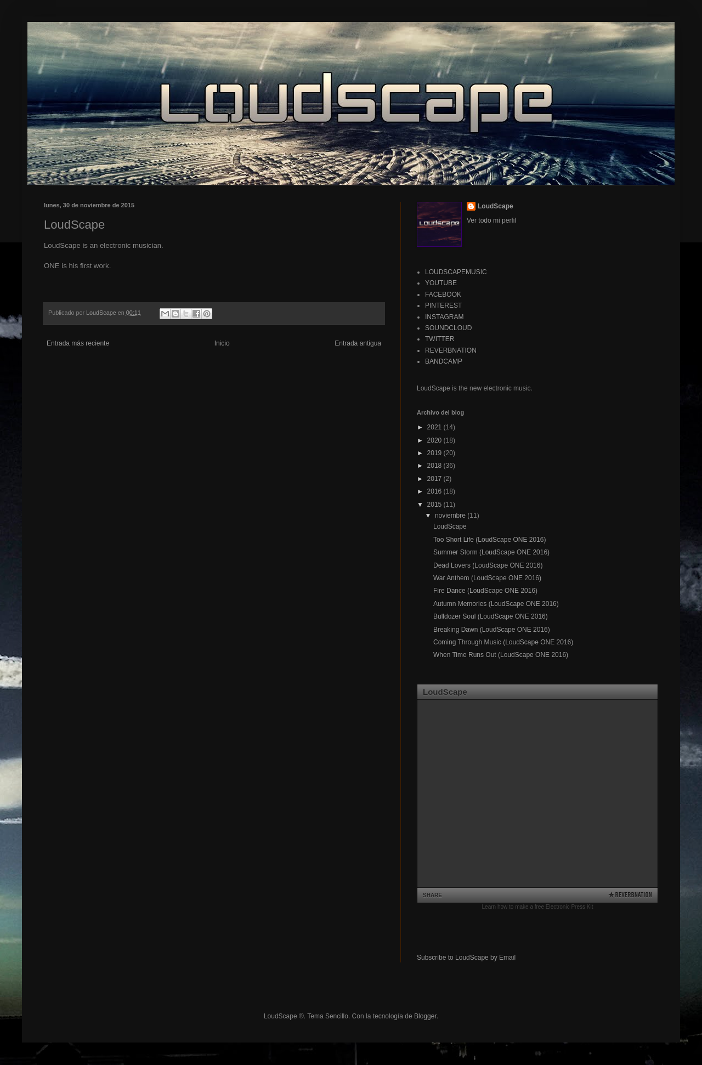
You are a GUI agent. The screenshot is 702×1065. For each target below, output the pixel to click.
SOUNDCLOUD (448, 328)
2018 (435, 465)
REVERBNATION (451, 350)
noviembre (451, 515)
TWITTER (439, 339)
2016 (435, 491)
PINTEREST (443, 305)
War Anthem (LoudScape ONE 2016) (487, 578)
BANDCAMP (443, 361)
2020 (435, 440)
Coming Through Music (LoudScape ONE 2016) (503, 642)
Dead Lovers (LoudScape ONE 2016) (487, 565)
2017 (435, 479)
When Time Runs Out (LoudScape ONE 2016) (500, 655)
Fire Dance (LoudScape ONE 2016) (485, 590)
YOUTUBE (441, 283)
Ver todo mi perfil (491, 220)
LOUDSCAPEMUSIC (456, 272)
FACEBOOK (443, 294)
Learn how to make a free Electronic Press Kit (537, 907)
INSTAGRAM (444, 317)
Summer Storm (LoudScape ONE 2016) (491, 552)
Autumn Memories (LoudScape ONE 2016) (496, 604)
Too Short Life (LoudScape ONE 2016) (489, 539)
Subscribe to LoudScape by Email (466, 957)
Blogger (425, 1016)
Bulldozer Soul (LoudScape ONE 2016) (490, 616)
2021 (435, 427)
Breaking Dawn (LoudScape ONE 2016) (491, 629)
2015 (435, 504)
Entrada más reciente (78, 343)
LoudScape (495, 206)
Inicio (222, 343)
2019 (435, 453)
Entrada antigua (358, 343)
